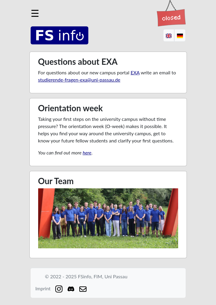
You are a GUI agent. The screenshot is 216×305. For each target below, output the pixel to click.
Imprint (43, 288)
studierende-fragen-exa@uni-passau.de (79, 79)
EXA (135, 72)
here (87, 152)
